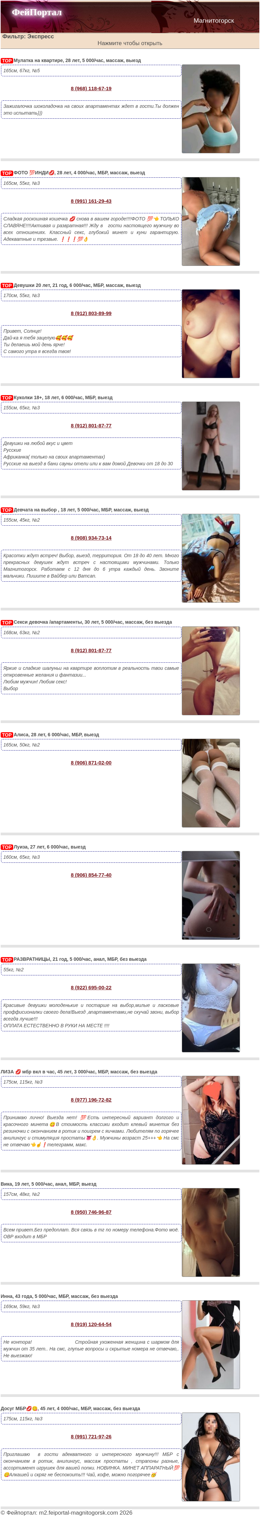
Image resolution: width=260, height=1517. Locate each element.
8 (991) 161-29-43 (91, 201)
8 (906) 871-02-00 (91, 762)
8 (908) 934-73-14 (91, 538)
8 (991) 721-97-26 (91, 1436)
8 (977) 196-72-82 (91, 1100)
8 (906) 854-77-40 (91, 875)
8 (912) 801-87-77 (91, 425)
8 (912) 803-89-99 (91, 313)
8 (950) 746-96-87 (91, 1212)
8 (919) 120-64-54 (91, 1324)
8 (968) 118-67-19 (91, 88)
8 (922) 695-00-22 (91, 987)
